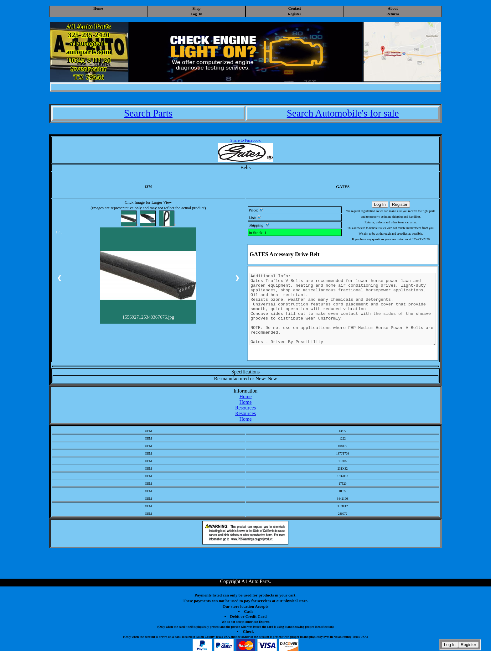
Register (294, 14)
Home (98, 8)
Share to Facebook (245, 140)
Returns (392, 14)
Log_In (196, 14)
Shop (196, 8)
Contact (294, 8)
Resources (245, 407)
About (393, 8)
